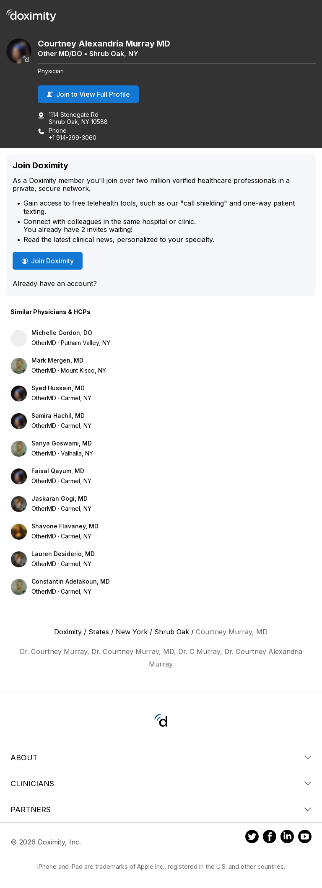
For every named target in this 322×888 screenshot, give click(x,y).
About (161, 757)
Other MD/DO (60, 53)
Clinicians (161, 783)
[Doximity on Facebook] (269, 838)
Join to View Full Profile (88, 94)
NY (133, 53)
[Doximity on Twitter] (252, 838)
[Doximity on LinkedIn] (287, 838)
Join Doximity (47, 261)
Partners (161, 809)
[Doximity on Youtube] (305, 838)
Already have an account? (55, 283)
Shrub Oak (106, 53)
